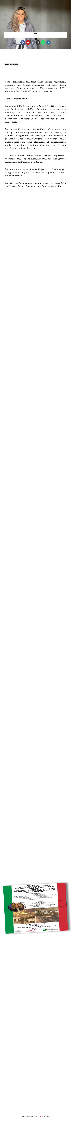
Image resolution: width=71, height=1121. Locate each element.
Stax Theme (25, 1116)
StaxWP (47, 1116)
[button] (35, 34)
